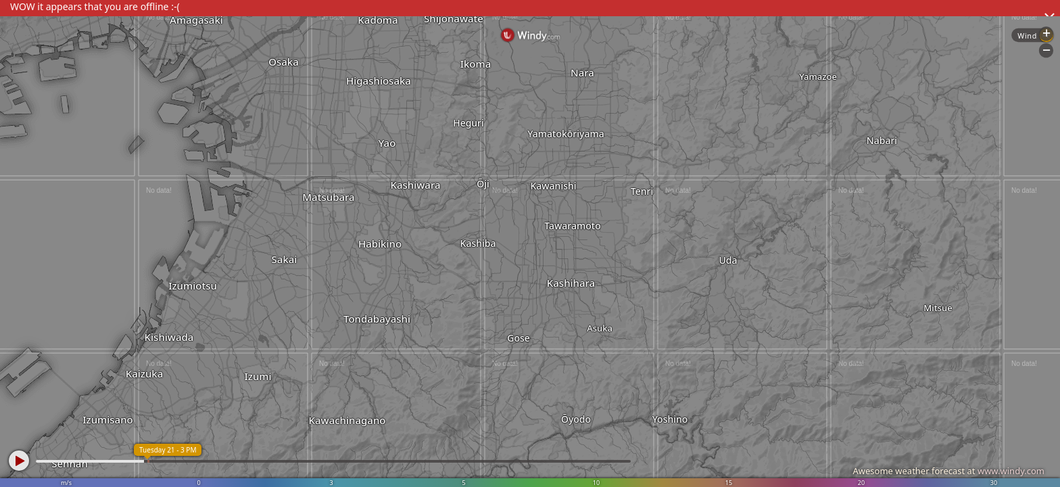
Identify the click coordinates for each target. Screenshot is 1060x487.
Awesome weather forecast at (948, 471)
